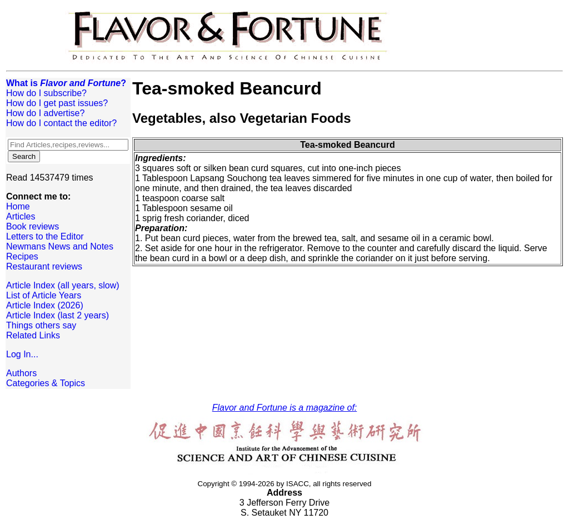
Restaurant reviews (44, 266)
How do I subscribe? (46, 93)
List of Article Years (43, 295)
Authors (21, 373)
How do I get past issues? (57, 103)
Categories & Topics (45, 383)
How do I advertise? (45, 113)
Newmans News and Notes (59, 246)
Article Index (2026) (44, 305)
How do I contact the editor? (61, 123)
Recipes (22, 256)
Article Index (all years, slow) (62, 285)
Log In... (22, 354)
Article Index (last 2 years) (57, 315)
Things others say (41, 325)
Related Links (33, 335)
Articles (20, 216)
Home (18, 206)
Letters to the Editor (45, 236)
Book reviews (32, 226)
